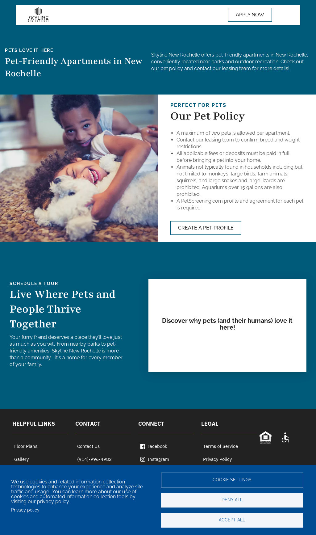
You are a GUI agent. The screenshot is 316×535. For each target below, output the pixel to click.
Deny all (232, 499)
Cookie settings (232, 479)
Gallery (21, 459)
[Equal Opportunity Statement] (265, 437)
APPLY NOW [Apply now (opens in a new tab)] (250, 15)
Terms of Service (220, 446)
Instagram (154, 459)
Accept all (232, 519)
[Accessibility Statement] (285, 437)
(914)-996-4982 (94, 459)
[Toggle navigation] (281, 15)
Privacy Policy (217, 459)
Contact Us (88, 446)
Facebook (153, 446)
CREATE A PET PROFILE (206, 228)
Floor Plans (25, 446)
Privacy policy (25, 510)
